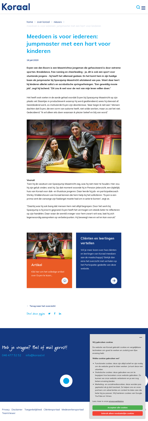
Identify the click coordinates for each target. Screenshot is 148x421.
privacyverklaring (116, 401)
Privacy (6, 409)
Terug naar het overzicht (42, 306)
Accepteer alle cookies (118, 408)
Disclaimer (17, 409)
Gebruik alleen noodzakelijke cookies (117, 413)
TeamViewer (8, 413)
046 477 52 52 (11, 355)
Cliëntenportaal (52, 409)
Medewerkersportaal (73, 409)
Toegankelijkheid (33, 409)
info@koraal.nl (35, 355)
